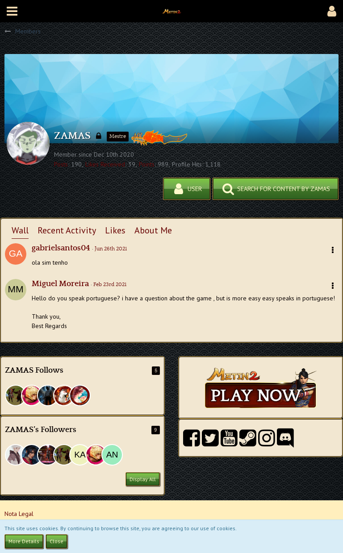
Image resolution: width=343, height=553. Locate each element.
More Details (23, 541)
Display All (143, 479)
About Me (153, 230)
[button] (12, 11)
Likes (115, 230)
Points (147, 164)
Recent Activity (67, 230)
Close (56, 541)
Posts (61, 164)
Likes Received (105, 164)
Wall (20, 230)
